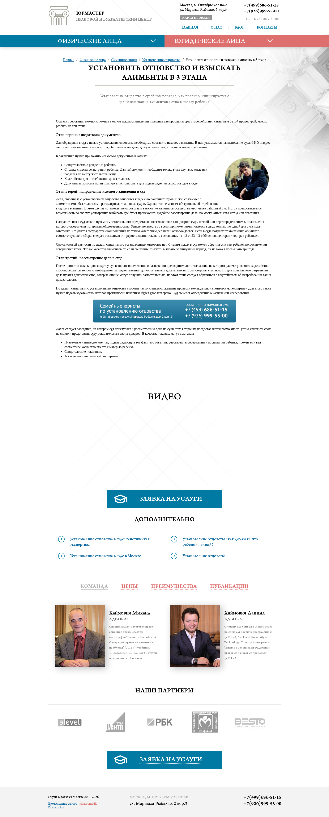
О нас (216, 28)
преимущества (174, 586)
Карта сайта (56, 807)
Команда (94, 586)
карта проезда (196, 18)
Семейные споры (124, 60)
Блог (239, 28)
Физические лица (93, 60)
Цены (129, 586)
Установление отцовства (161, 60)
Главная (189, 28)
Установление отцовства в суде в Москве (105, 556)
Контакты (267, 28)
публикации (229, 586)
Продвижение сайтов (62, 804)
